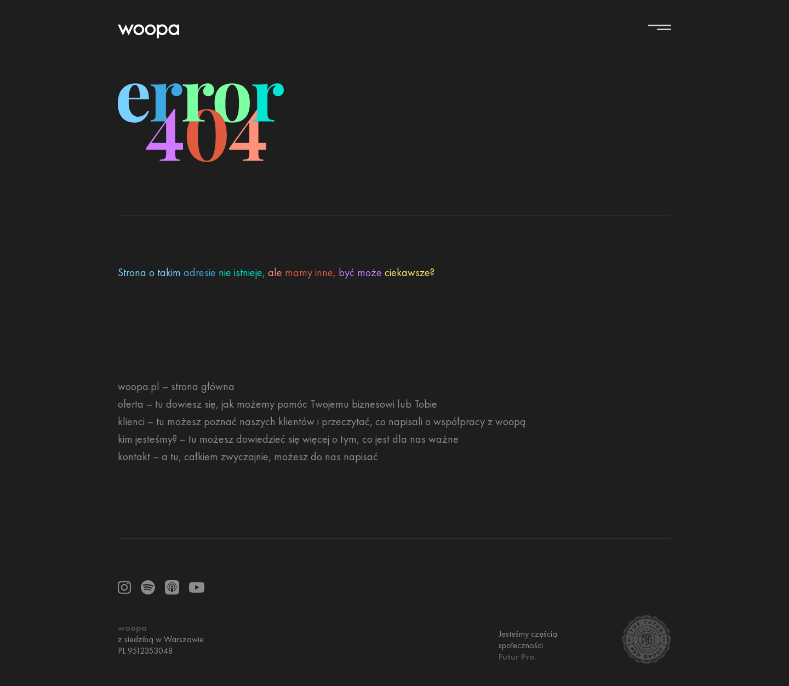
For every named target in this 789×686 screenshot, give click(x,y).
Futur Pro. (518, 656)
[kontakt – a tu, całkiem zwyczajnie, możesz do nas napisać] (248, 456)
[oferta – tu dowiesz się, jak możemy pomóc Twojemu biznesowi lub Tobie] (277, 403)
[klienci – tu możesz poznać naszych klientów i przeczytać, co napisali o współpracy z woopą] (322, 421)
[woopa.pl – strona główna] (176, 386)
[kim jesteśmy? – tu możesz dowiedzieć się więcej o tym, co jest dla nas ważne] (288, 439)
